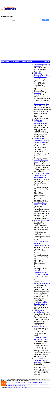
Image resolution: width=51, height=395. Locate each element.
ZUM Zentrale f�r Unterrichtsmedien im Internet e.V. (40, 360)
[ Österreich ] (18, 387)
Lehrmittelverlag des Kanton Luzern (40, 203)
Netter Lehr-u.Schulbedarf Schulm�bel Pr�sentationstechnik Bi (42, 243)
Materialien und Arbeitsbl (41, 220)
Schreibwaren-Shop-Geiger (42, 283)
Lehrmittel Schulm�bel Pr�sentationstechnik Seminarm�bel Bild (41, 175)
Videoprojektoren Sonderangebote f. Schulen (42, 311)
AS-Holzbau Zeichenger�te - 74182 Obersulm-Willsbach (41, 75)
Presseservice (18, 385)
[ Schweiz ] (25, 387)
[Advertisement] (34, 8)
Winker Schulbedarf (40, 326)
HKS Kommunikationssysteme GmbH (41, 103)
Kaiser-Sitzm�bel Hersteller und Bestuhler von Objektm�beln (41, 140)
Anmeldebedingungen (31, 382)
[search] (21, 20)
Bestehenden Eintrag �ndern (15, 382)
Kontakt (26, 385)
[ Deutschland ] (10, 387)
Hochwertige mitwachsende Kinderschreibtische (40, 121)
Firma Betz (37, 93)
